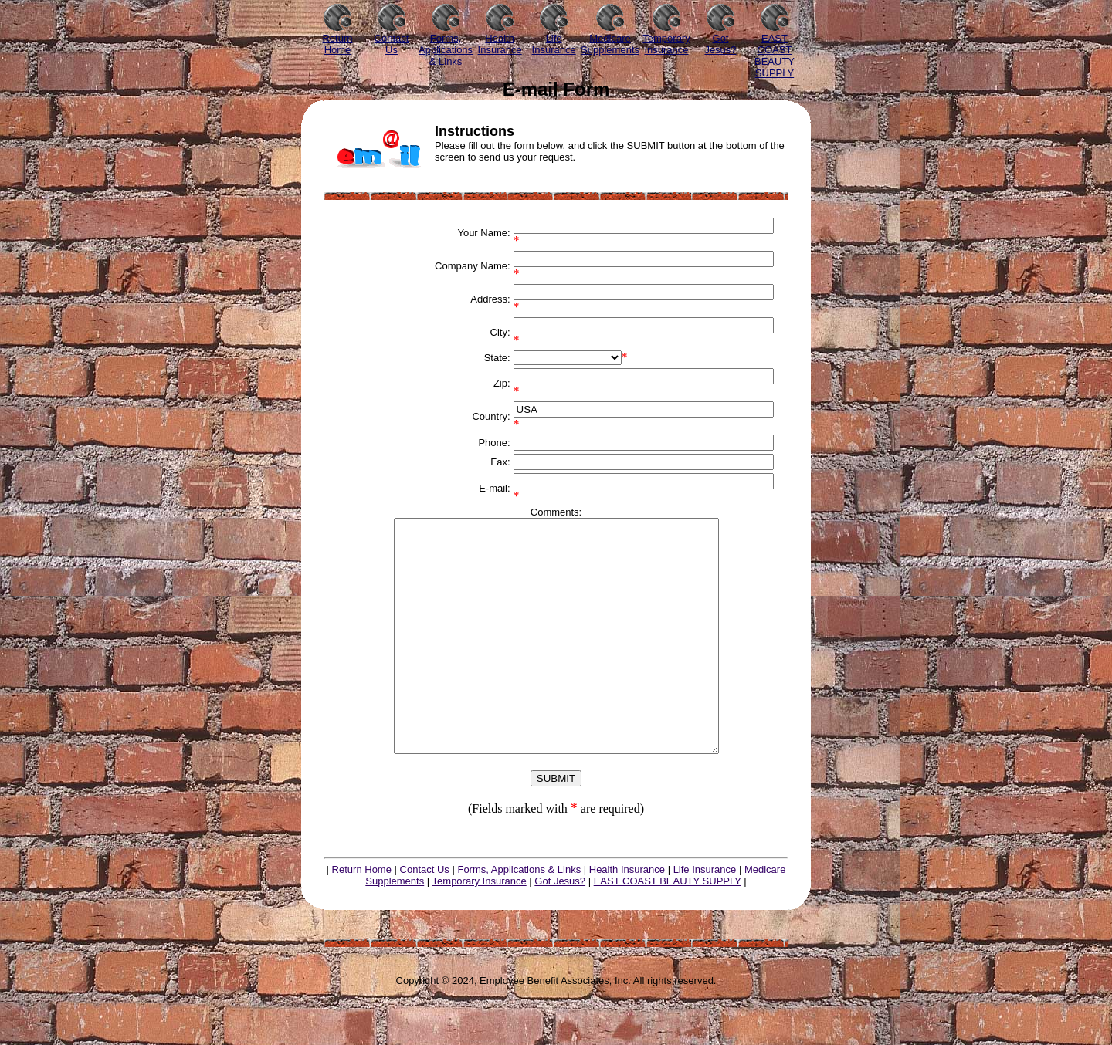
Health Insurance (627, 916)
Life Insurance (705, 916)
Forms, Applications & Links (519, 916)
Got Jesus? (559, 927)
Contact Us (424, 916)
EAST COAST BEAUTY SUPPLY (667, 927)
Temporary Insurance (479, 927)
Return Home (362, 916)
